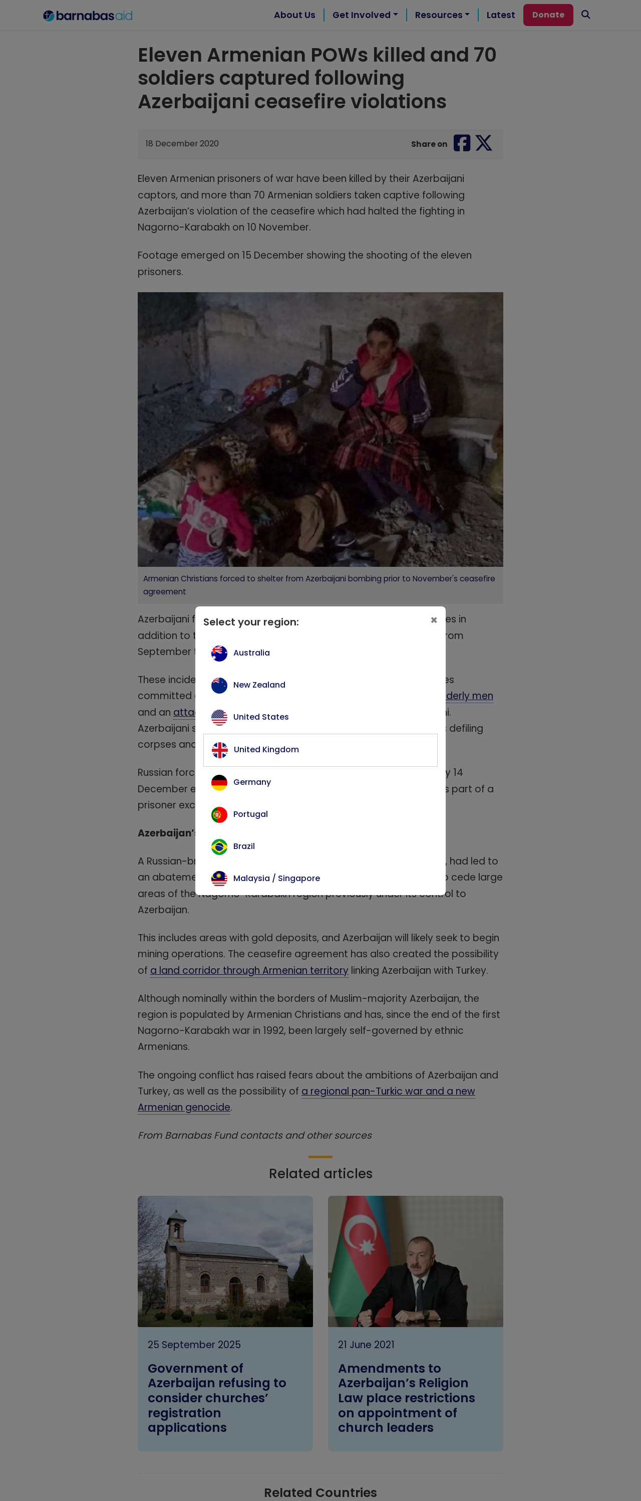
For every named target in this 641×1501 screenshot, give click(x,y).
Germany (252, 782)
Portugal (250, 814)
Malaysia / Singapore (276, 878)
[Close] (434, 620)
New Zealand (259, 685)
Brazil (244, 846)
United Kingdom (266, 749)
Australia (251, 653)
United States (261, 717)
